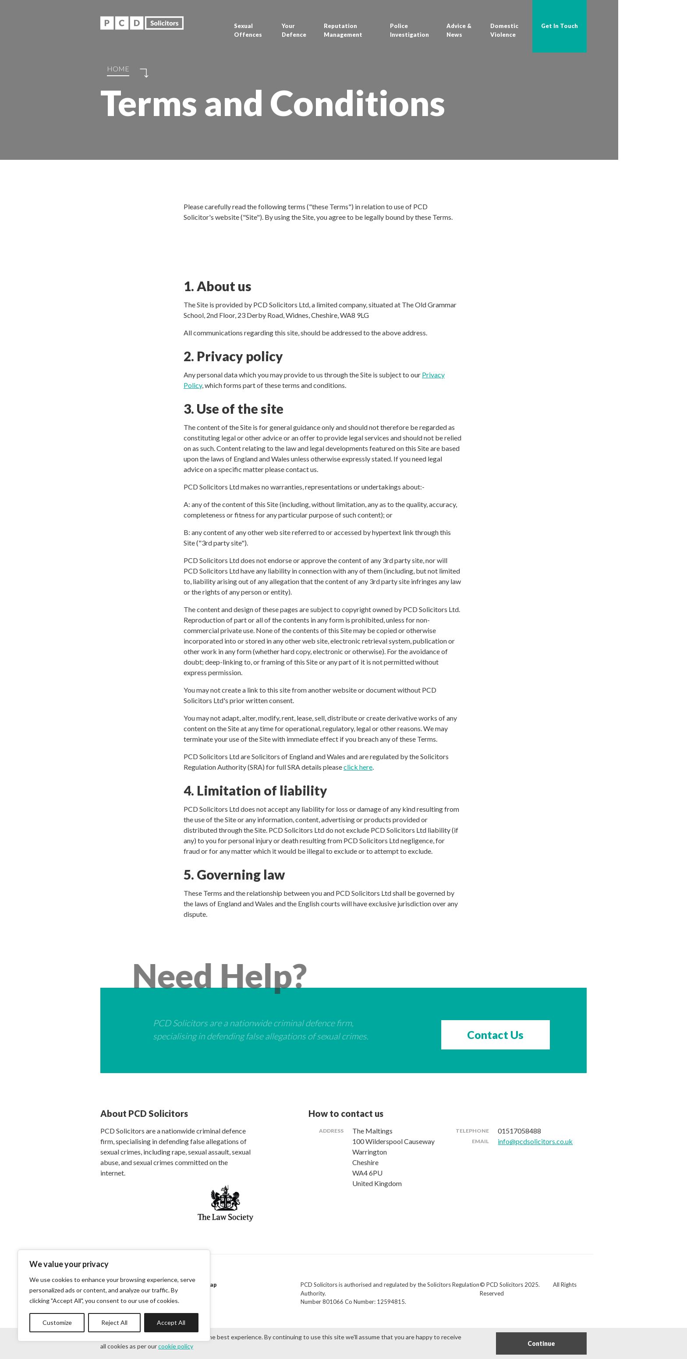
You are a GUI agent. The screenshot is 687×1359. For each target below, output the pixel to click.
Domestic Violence (504, 30)
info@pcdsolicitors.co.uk (535, 1141)
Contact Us (495, 1034)
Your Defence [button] (294, 30)
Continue (541, 1343)
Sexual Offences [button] (248, 30)
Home (118, 68)
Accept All (171, 1322)
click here (358, 767)
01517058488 (519, 1131)
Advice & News (458, 30)
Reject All (114, 1322)
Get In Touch (559, 25)
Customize (57, 1322)
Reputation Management (343, 30)
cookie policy (175, 1346)
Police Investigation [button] (409, 30)
